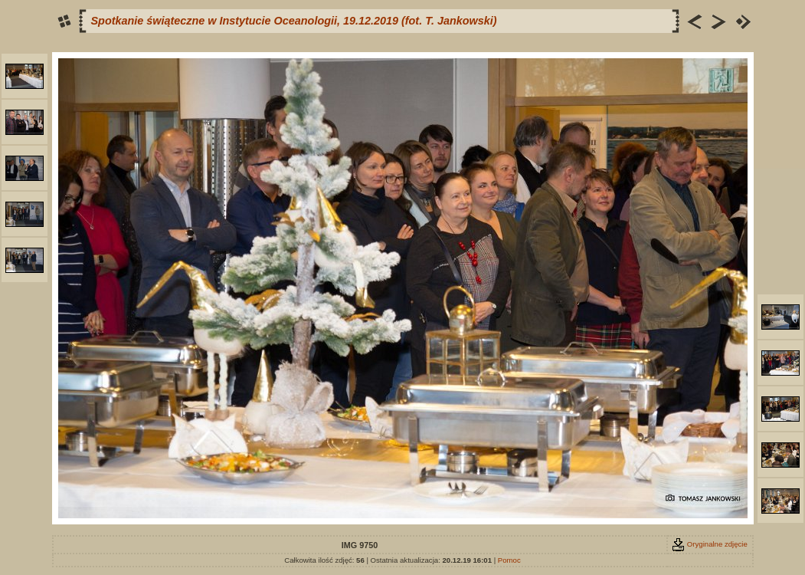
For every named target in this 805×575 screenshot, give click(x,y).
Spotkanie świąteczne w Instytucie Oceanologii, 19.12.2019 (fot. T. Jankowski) (294, 21)
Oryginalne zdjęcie (710, 544)
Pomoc (509, 560)
